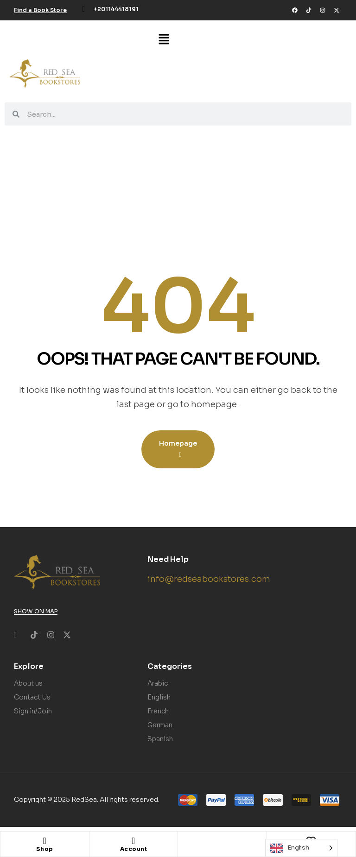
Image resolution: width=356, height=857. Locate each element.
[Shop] (44, 840)
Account (133, 848)
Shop (44, 848)
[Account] (133, 840)
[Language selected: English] (301, 848)
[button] (164, 40)
